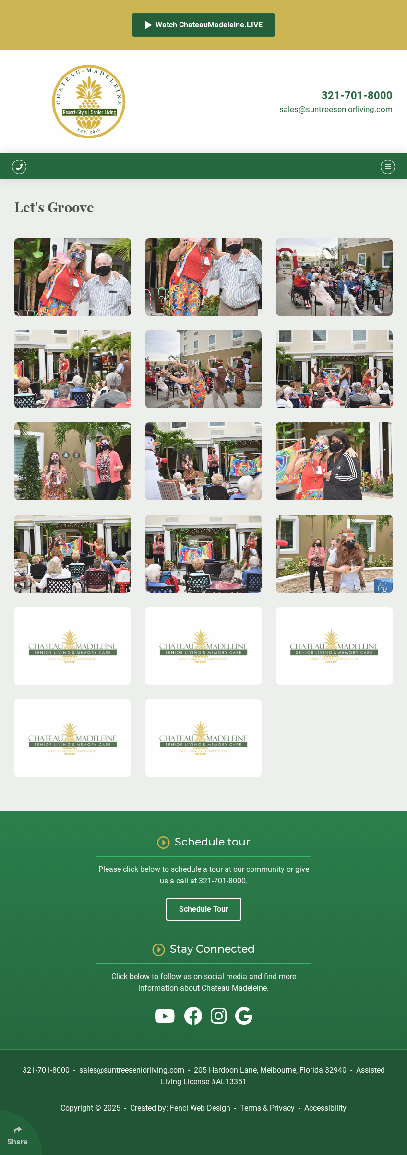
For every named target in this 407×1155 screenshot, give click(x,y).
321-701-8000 (357, 95)
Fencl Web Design (200, 1108)
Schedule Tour (203, 909)
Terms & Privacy (267, 1108)
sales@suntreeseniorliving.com (336, 109)
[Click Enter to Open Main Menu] (388, 166)
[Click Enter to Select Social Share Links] (21, 1132)
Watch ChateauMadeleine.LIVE (204, 24)
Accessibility (325, 1108)
